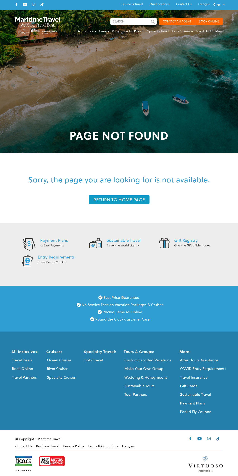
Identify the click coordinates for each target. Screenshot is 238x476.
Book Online (22, 368)
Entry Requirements (56, 257)
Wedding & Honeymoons (145, 377)
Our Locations (159, 4)
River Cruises (57, 368)
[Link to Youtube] (25, 4)
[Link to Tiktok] (42, 4)
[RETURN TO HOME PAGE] (119, 199)
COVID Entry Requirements (203, 368)
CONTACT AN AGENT (177, 21)
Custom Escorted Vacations (147, 360)
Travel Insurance (194, 377)
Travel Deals (22, 360)
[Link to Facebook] (16, 4)
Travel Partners (24, 377)
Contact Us (184, 4)
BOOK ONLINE (209, 21)
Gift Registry (186, 240)
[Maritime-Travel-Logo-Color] (40, 25)
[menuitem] (132, 4)
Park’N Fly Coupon (195, 411)
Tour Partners (135, 394)
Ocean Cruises (59, 360)
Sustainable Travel (124, 240)
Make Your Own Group (143, 368)
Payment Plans (54, 240)
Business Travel (132, 4)
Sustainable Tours (139, 386)
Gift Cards (188, 386)
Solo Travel (93, 360)
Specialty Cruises (61, 377)
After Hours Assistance (199, 360)
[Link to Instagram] (33, 4)
